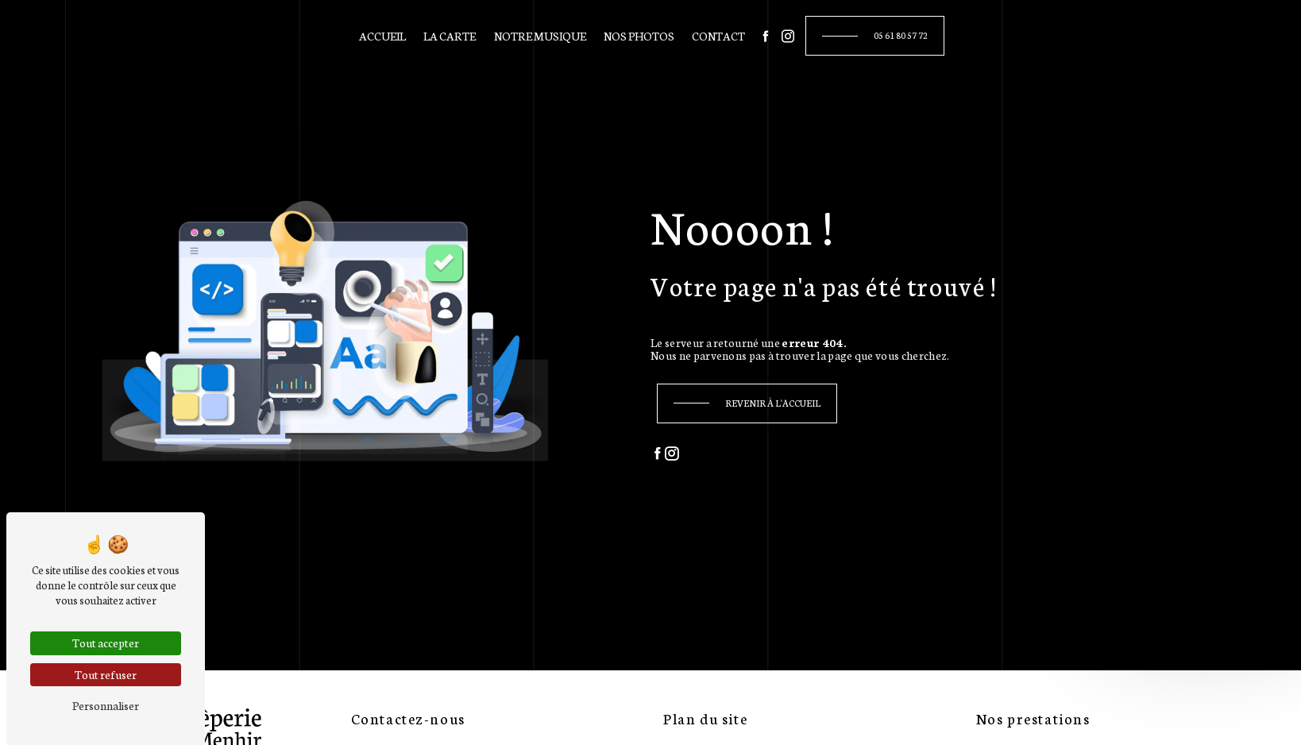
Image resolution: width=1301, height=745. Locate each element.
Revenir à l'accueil (772, 402)
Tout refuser (106, 674)
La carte (449, 36)
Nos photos (639, 36)
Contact (718, 36)
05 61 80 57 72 (901, 35)
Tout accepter (105, 642)
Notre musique (540, 36)
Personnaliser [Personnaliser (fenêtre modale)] (105, 705)
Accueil (382, 36)
